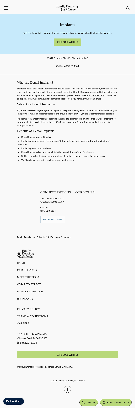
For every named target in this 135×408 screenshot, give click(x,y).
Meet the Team (28, 277)
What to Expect (29, 284)
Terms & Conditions (32, 316)
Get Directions (52, 219)
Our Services (27, 270)
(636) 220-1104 (71, 66)
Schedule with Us (68, 42)
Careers (23, 323)
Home (21, 262)
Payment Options (30, 291)
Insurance (25, 298)
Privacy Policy (28, 309)
